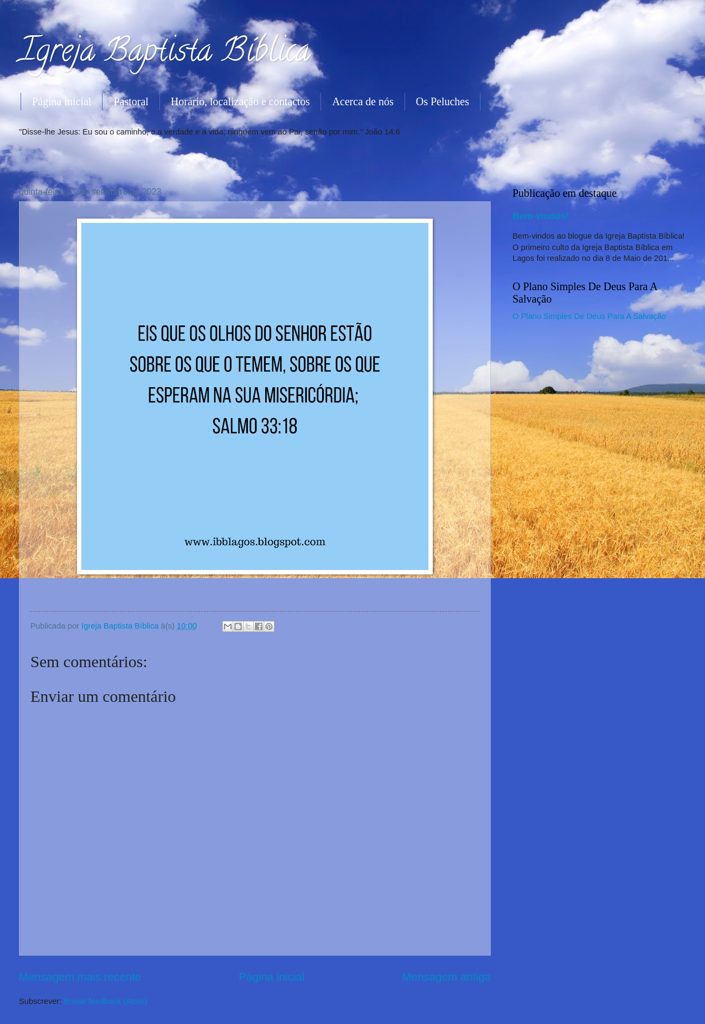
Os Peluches (442, 101)
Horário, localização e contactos (240, 101)
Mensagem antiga (446, 976)
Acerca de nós (362, 101)
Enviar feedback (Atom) (106, 1001)
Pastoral (130, 101)
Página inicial (61, 101)
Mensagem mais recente (80, 976)
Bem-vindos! (540, 215)
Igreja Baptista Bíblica (164, 53)
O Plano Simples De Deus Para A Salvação (589, 316)
